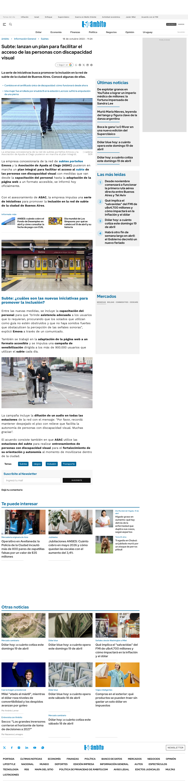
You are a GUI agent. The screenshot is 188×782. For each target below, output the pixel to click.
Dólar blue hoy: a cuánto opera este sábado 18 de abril (69, 696)
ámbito (5, 39)
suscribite (171, 24)
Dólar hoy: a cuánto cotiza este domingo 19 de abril (115, 159)
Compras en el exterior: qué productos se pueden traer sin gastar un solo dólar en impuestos (116, 699)
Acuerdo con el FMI (149, 17)
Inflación (24, 17)
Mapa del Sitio (44, 769)
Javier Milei (131, 17)
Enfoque (48, 17)
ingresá (181, 24)
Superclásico (63, 17)
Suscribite (77, 480)
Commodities (122, 302)
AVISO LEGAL (121, 769)
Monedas (101, 302)
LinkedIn (26, 747)
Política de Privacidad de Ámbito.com (83, 769)
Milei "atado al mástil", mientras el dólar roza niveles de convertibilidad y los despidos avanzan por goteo (23, 699)
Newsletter (181, 32)
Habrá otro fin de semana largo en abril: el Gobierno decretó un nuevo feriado (121, 237)
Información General (25, 39)
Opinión (129, 32)
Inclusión (51, 463)
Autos (139, 764)
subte (80, 169)
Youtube (34, 748)
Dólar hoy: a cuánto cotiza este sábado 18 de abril (69, 721)
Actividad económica (111, 17)
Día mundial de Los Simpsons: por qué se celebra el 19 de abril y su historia (77, 223)
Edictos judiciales (147, 769)
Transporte (69, 463)
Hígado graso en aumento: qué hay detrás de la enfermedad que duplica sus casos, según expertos (125, 524)
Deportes (61, 764)
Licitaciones (11, 774)
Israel (36, 17)
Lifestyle (9, 764)
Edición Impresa (83, 764)
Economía (56, 32)
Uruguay (147, 32)
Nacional (27, 764)
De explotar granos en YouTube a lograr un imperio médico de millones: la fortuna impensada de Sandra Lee (116, 96)
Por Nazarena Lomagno (12, 734)
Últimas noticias (31, 758)
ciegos (37, 463)
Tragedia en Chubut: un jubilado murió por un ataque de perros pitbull (127, 545)
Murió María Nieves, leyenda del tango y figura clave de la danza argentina (117, 115)
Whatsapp (42, 747)
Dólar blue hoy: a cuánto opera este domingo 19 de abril (115, 145)
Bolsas (110, 302)
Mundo (44, 764)
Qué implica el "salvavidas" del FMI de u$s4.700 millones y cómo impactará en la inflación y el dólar (121, 208)
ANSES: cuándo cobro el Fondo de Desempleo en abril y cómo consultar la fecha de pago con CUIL (30, 223)
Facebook (11, 747)
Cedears (134, 302)
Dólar (39, 32)
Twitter (4, 748)
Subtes (44, 39)
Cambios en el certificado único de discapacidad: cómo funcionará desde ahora (46, 85)
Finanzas (75, 32)
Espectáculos (158, 764)
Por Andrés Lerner (10, 710)
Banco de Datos (111, 758)
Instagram (19, 747)
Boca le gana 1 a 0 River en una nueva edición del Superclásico (115, 130)
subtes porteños (71, 161)
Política (93, 32)
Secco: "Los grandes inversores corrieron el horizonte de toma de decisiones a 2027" (23, 725)
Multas (170, 769)
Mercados (135, 758)
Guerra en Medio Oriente (85, 17)
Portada (8, 758)
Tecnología (11, 769)
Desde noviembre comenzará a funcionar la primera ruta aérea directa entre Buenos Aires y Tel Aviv (121, 188)
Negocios (111, 32)
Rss (26, 769)
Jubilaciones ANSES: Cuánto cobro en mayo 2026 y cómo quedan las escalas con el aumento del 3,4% (68, 547)
